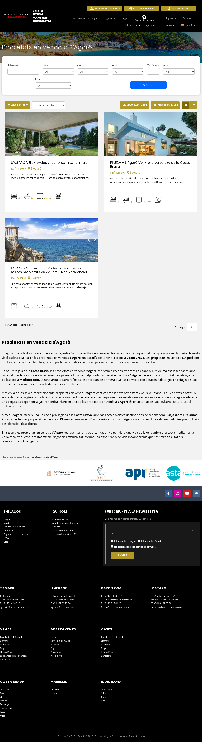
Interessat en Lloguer (125, 541)
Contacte (169, 25)
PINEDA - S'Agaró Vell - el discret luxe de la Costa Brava (150, 164)
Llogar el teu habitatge (115, 18)
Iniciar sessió (180, 8)
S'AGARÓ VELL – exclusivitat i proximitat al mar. (49, 162)
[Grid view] (186, 105)
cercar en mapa (168, 105)
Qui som (152, 25)
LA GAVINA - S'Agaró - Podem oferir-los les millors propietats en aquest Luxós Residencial (49, 270)
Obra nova (132, 25)
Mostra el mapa (137, 105)
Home (5, 456)
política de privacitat (146, 546)
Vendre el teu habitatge (84, 18)
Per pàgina (180, 327)
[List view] (193, 105)
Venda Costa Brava (19, 456)
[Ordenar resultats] (48, 105)
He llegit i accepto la (135, 546)
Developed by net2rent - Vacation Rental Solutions (120, 736)
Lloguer (170, 18)
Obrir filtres (19, 105)
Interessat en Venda (151, 541)
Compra (189, 18)
